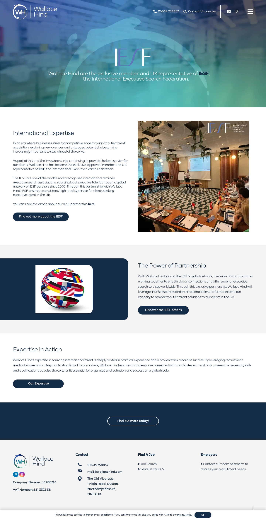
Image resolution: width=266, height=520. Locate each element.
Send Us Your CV (152, 469)
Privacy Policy (184, 515)
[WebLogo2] (35, 11)
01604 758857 (97, 465)
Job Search (148, 464)
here (91, 204)
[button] (250, 11)
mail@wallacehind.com (104, 472)
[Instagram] (236, 11)
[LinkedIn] (229, 11)
